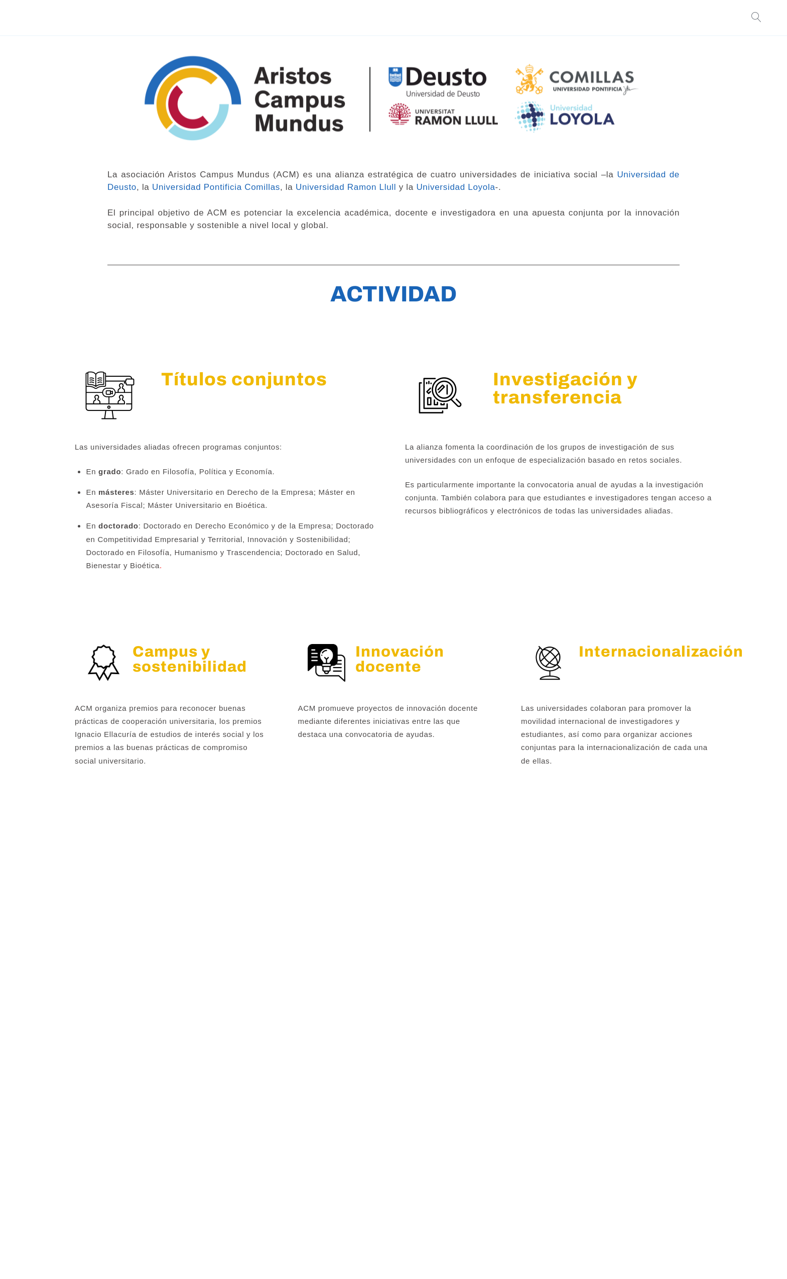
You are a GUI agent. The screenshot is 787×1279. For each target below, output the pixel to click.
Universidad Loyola (455, 187)
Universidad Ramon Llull (346, 187)
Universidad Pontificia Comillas (216, 187)
